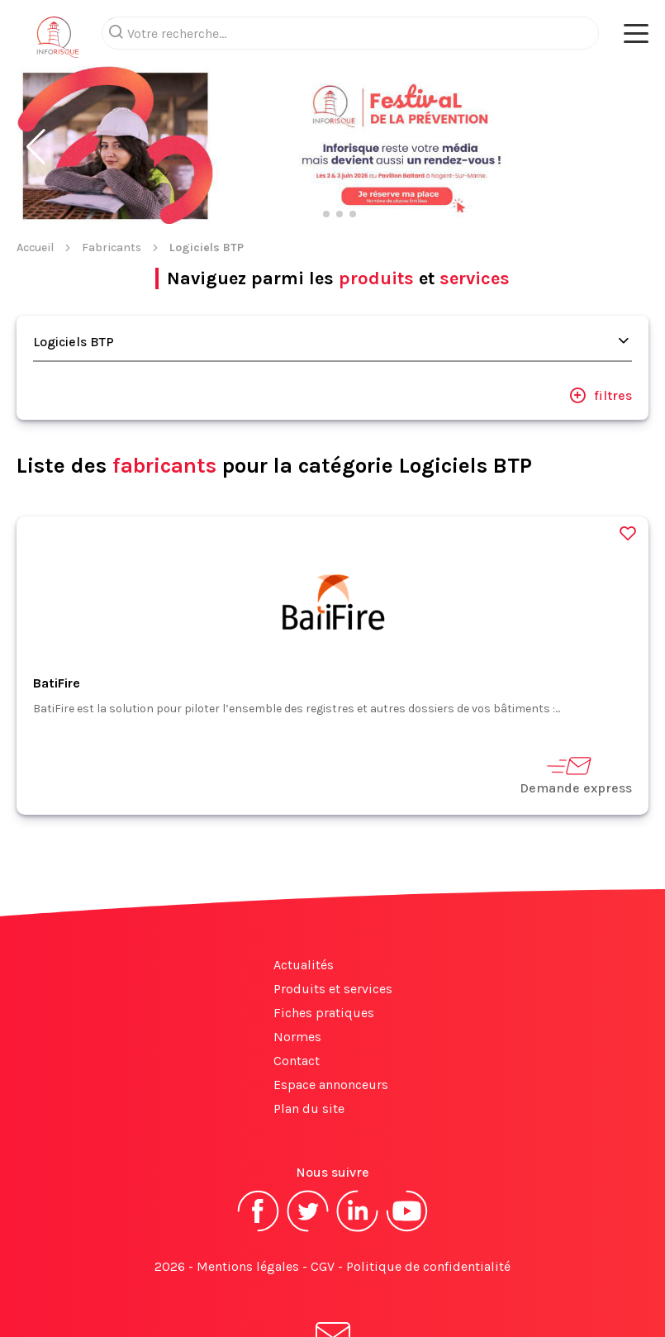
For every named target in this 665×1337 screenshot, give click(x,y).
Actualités (303, 965)
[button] (36, 147)
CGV (323, 1266)
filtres (600, 395)
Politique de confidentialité (428, 1266)
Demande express (576, 775)
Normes (297, 1036)
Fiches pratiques (323, 1013)
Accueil (35, 247)
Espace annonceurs (330, 1084)
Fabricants (111, 247)
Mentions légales (248, 1266)
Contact (296, 1060)
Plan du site (308, 1108)
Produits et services (332, 989)
